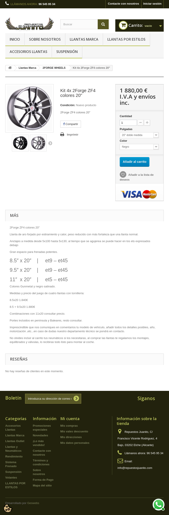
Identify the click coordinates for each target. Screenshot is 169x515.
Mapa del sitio (42, 485)
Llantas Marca (84, 39)
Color (124, 140)
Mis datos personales (74, 442)
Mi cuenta (70, 418)
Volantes (11, 477)
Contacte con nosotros (123, 3)
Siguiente (50, 143)
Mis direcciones (71, 437)
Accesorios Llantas (28, 51)
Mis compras (69, 425)
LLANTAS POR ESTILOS (126, 39)
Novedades (40, 435)
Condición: (67, 105)
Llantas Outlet (14, 441)
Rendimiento (14, 456)
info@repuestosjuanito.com (135, 468)
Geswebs (33, 503)
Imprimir (72, 134)
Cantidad (126, 116)
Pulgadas (126, 129)
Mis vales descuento (74, 431)
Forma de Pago (43, 479)
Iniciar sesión (152, 3)
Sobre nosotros (45, 39)
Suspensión (67, 51)
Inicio (15, 39)
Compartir (70, 124)
